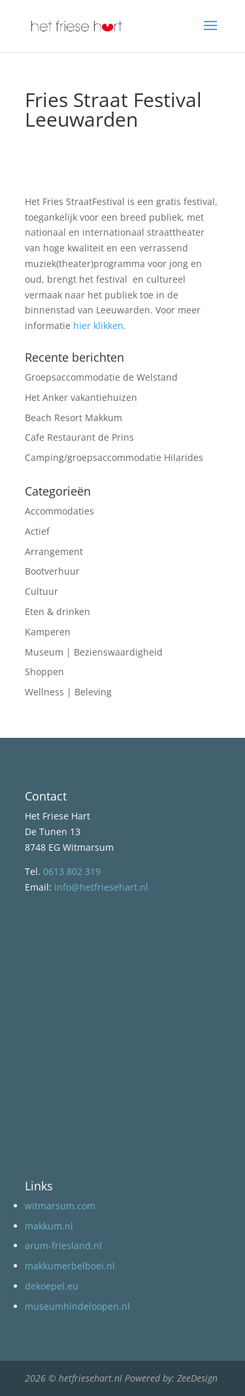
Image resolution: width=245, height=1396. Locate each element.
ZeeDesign (197, 1378)
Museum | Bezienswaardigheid (94, 652)
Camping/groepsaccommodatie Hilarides (114, 457)
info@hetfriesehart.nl (101, 887)
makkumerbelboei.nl (70, 1266)
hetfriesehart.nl (90, 1378)
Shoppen (44, 671)
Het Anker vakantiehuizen (81, 397)
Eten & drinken (57, 611)
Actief (37, 531)
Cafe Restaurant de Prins (79, 437)
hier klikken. (99, 325)
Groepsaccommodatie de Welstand (101, 377)
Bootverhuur (52, 571)
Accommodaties (59, 511)
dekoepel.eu (51, 1286)
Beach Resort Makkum (73, 417)
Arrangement (54, 551)
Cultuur (41, 591)
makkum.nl (49, 1226)
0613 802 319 (72, 871)
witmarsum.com (60, 1205)
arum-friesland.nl (63, 1245)
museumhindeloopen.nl (77, 1306)
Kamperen (48, 632)
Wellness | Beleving (68, 692)
